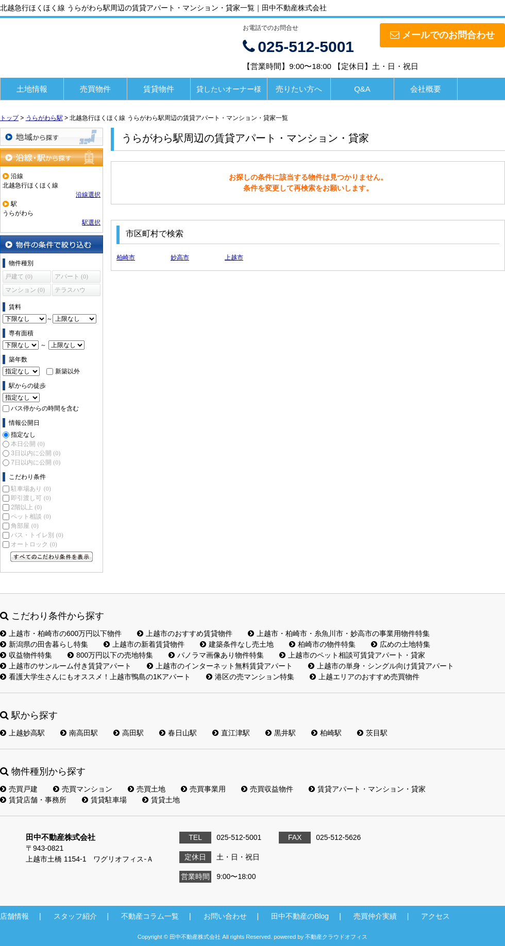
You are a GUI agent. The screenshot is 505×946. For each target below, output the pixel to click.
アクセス (435, 916)
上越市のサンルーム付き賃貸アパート (65, 666)
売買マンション (82, 789)
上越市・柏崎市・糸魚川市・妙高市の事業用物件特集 (339, 633)
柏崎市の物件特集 (322, 644)
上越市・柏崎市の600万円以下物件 (61, 633)
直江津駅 (231, 733)
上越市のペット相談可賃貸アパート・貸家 (352, 655)
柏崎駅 (326, 733)
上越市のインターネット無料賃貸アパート (220, 666)
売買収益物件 (267, 789)
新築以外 (67, 371)
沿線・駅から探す (51, 157)
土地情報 (31, 88)
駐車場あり (30, 488)
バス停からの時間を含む (45, 408)
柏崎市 (125, 257)
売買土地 (146, 789)
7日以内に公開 (35, 462)
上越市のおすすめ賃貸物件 (184, 633)
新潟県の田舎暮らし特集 (44, 644)
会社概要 (425, 88)
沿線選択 (88, 194)
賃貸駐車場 (104, 800)
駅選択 (91, 222)
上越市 (234, 257)
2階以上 (26, 507)
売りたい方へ (299, 88)
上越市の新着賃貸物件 (144, 644)
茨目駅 (372, 733)
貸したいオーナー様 (228, 89)
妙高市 (180, 257)
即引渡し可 (30, 498)
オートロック (34, 544)
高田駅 (128, 733)
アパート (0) (71, 276)
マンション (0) (25, 290)
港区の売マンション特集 (250, 677)
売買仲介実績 (375, 916)
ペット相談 (30, 516)
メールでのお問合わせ (442, 35)
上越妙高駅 (22, 733)
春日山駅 (178, 733)
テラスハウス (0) (70, 291)
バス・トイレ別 (37, 535)
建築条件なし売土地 (237, 644)
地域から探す (51, 137)
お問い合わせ (225, 916)
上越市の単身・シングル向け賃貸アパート (381, 666)
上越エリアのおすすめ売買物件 (364, 677)
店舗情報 (14, 916)
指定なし (23, 434)
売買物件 (95, 88)
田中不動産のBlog (300, 916)
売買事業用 (203, 789)
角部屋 (24, 525)
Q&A (362, 88)
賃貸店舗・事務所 (33, 800)
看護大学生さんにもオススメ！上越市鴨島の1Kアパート (95, 677)
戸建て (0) (18, 276)
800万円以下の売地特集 (110, 655)
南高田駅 (79, 733)
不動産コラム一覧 (150, 916)
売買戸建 (19, 789)
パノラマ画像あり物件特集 (216, 655)
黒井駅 (280, 733)
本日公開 (27, 444)
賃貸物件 (158, 88)
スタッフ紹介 (75, 916)
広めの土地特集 (400, 644)
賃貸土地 (161, 800)
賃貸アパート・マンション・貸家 (367, 789)
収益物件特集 (26, 655)
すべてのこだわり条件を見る (51, 557)
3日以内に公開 (35, 453)
